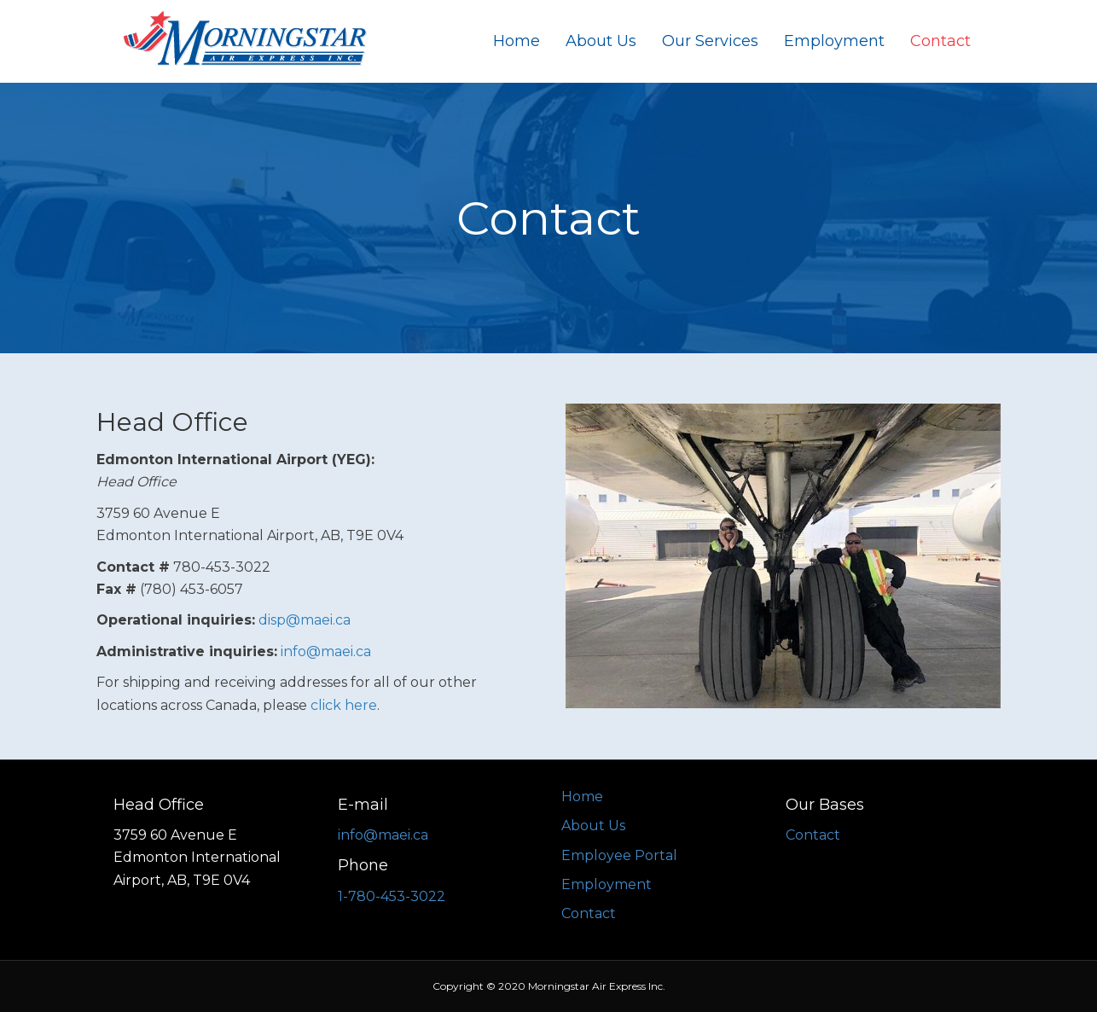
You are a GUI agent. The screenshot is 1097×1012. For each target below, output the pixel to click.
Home (516, 41)
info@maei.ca (326, 651)
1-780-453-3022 (391, 896)
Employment (834, 41)
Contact (940, 41)
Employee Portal (619, 855)
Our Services (710, 41)
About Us (601, 41)
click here (344, 705)
